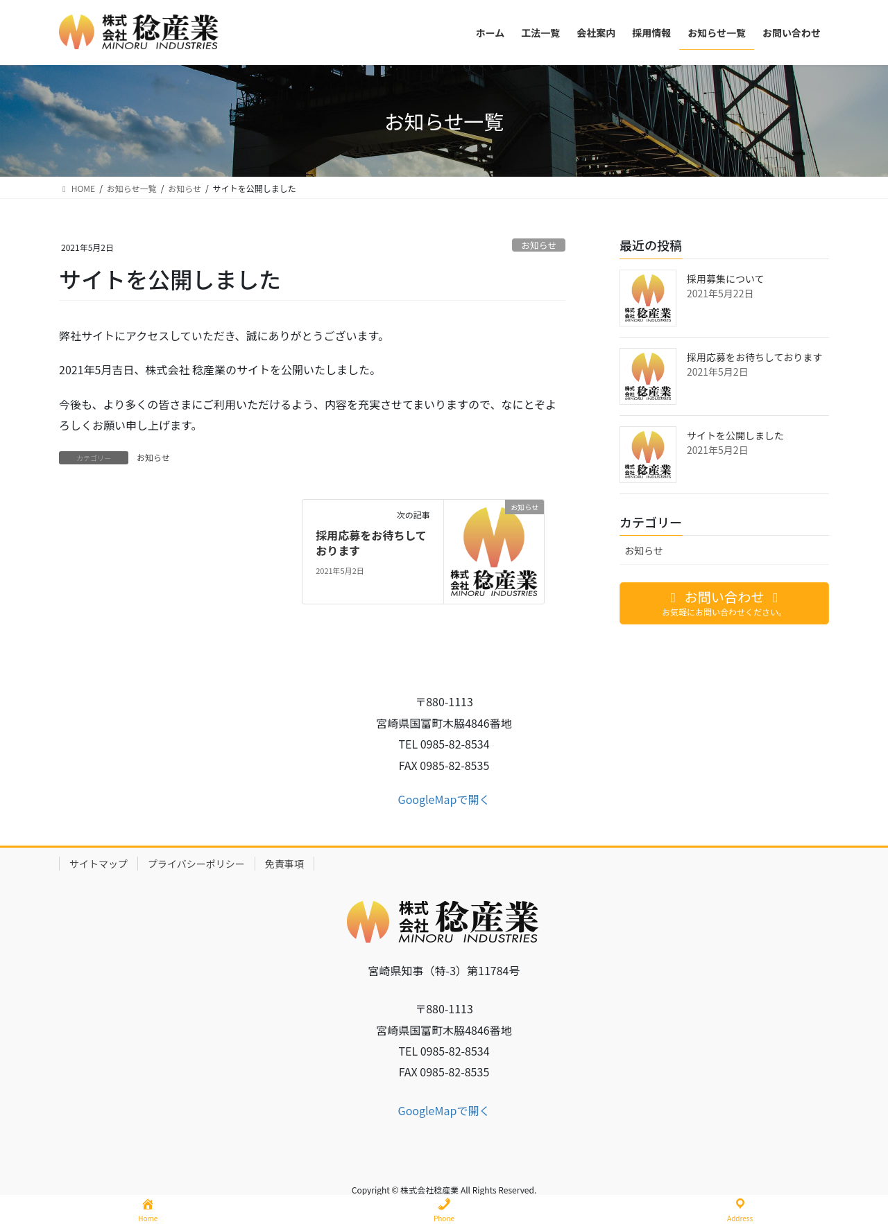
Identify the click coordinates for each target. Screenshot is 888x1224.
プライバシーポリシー (196, 864)
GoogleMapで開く (444, 799)
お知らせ (538, 245)
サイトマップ (98, 864)
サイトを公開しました (735, 435)
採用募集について (726, 279)
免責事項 (284, 864)
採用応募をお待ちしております (371, 543)
